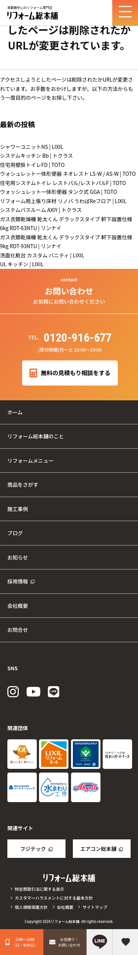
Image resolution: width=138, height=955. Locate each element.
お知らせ (17, 557)
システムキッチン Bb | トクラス (36, 155)
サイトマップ (94, 907)
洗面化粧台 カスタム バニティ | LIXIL (42, 255)
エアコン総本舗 (98, 848)
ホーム (15, 412)
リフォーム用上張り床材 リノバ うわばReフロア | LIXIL (63, 201)
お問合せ (17, 629)
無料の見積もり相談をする (69, 373)
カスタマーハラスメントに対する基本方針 (54, 898)
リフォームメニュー (30, 460)
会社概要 (17, 605)
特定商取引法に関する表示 (39, 889)
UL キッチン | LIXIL (21, 264)
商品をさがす (22, 484)
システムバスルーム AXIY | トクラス (41, 209)
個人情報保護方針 (31, 907)
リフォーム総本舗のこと (35, 436)
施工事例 (17, 509)
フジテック (33, 848)
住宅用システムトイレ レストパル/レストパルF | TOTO (63, 182)
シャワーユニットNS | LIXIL (31, 146)
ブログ (15, 533)
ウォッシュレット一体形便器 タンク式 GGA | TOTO (58, 191)
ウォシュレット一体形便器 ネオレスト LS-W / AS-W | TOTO (68, 173)
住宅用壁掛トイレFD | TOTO (32, 164)
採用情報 (17, 581)
